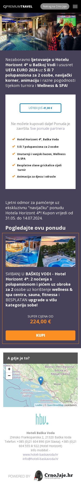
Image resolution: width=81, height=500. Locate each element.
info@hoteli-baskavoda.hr (40, 459)
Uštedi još (40, 108)
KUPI (40, 335)
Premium (12, 6)
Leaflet (39, 405)
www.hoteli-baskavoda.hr (40, 454)
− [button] (9, 376)
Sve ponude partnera (47, 128)
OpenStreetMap (55, 405)
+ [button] (9, 369)
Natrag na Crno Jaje (55, 6)
